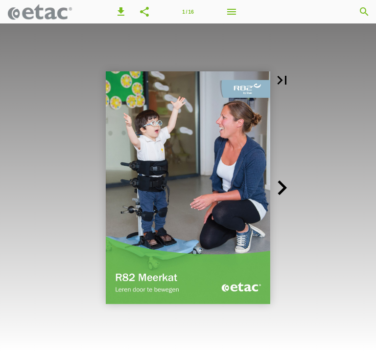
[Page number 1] (188, 11)
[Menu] (231, 11)
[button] (121, 11)
